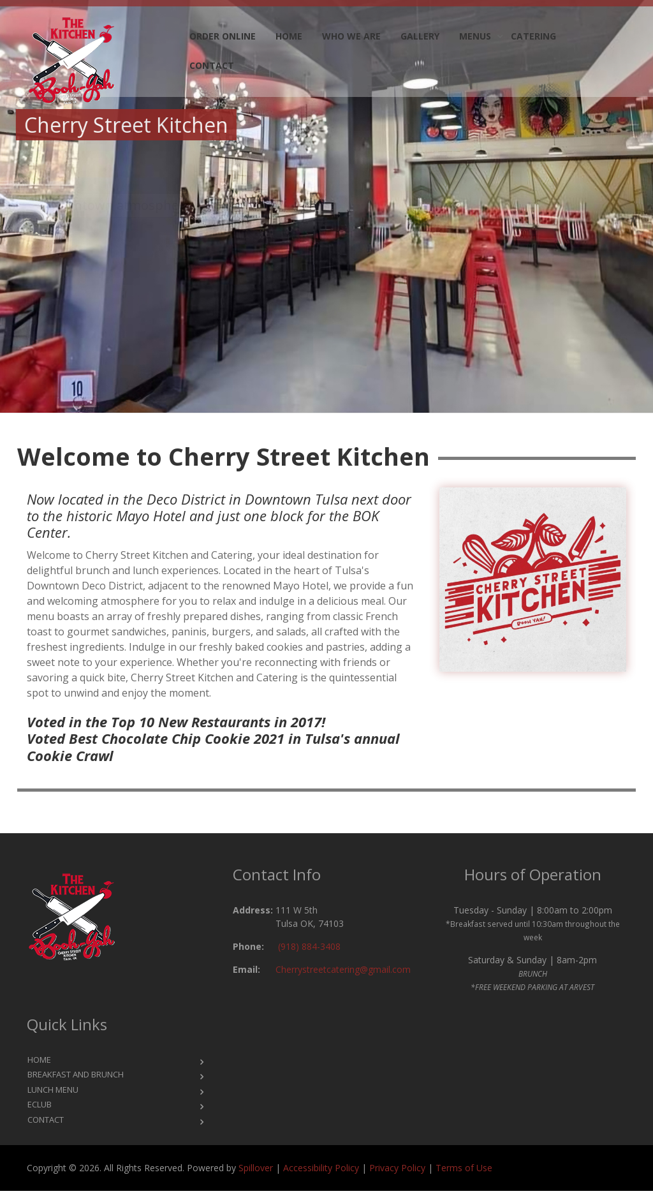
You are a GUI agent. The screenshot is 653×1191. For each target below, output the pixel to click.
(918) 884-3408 (309, 946)
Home (288, 36)
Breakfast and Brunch (75, 1074)
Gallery (419, 36)
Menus (475, 36)
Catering (533, 36)
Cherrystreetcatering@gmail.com (343, 969)
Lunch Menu (52, 1089)
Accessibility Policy (321, 1168)
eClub (39, 1104)
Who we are (351, 36)
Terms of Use (464, 1168)
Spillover (255, 1168)
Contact (211, 65)
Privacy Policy (397, 1168)
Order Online (222, 36)
